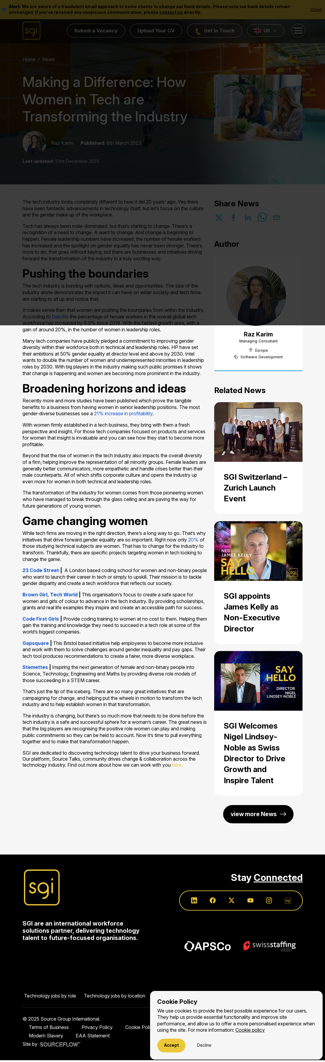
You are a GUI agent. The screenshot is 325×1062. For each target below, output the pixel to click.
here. (177, 765)
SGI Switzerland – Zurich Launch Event (255, 487)
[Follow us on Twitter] (228, 901)
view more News (253, 814)
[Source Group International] (42, 888)
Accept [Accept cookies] (171, 1045)
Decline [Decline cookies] (204, 1045)
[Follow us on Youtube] (248, 901)
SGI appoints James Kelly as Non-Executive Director (252, 612)
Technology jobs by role (50, 998)
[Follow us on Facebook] (208, 901)
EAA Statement (93, 1037)
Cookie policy (250, 1030)
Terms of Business (49, 1029)
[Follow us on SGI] (287, 901)
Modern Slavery (46, 1037)
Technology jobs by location (114, 998)
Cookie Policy (140, 1029)
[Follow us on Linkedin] (188, 901)
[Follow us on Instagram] (267, 901)
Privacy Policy (97, 1029)
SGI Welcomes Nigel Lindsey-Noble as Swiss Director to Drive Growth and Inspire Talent (254, 753)
